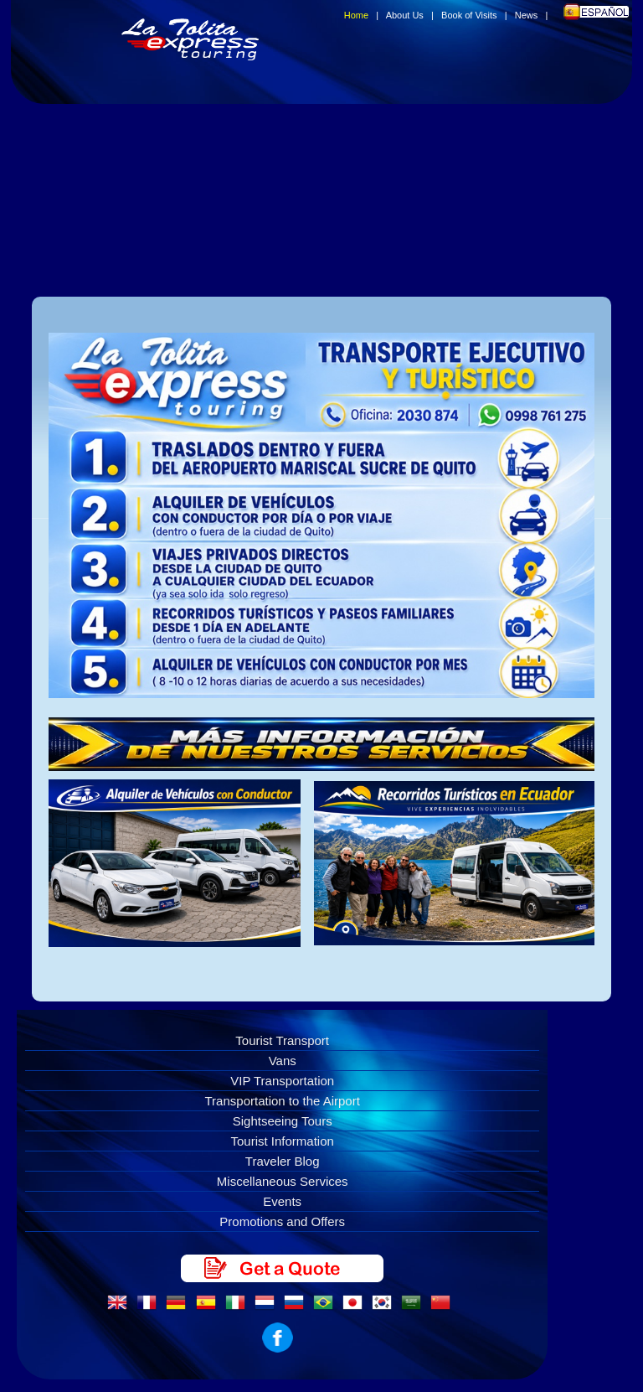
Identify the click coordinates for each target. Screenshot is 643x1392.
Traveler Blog (282, 1161)
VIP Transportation (282, 1081)
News (526, 15)
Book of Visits (468, 15)
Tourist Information (282, 1141)
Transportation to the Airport (282, 1101)
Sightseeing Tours (282, 1121)
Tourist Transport (282, 1040)
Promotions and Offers (282, 1221)
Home (356, 15)
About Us (405, 15)
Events (282, 1201)
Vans (282, 1060)
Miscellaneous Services (282, 1181)
